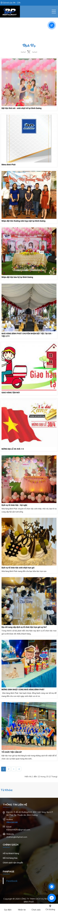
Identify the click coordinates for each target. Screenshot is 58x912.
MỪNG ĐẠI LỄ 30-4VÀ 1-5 (13, 448)
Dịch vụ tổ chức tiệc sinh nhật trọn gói (18, 567)
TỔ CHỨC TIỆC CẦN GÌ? (12, 752)
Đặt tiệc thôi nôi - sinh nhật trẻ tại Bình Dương (21, 108)
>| (19, 769)
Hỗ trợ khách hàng (11, 853)
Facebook (11, 880)
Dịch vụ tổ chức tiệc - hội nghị (14, 505)
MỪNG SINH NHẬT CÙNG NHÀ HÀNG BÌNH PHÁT (23, 689)
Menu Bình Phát (9, 164)
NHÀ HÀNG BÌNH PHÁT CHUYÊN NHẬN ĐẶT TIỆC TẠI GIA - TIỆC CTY (27, 334)
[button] (54, 11)
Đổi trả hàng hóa (10, 858)
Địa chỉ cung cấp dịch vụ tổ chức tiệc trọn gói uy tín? (24, 627)
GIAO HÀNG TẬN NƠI (11, 392)
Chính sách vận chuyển (13, 862)
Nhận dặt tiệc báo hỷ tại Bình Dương (17, 277)
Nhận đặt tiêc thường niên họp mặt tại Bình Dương (23, 221)
